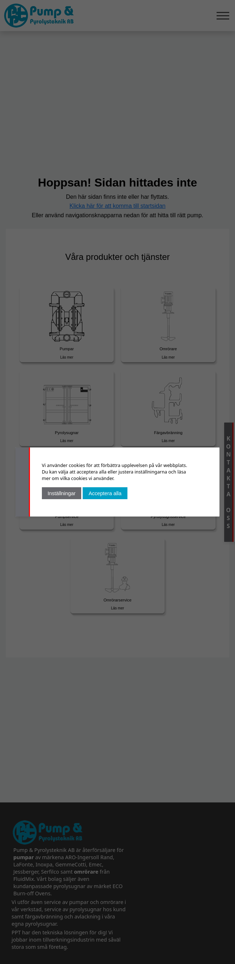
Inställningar (62, 493)
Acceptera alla (104, 493)
